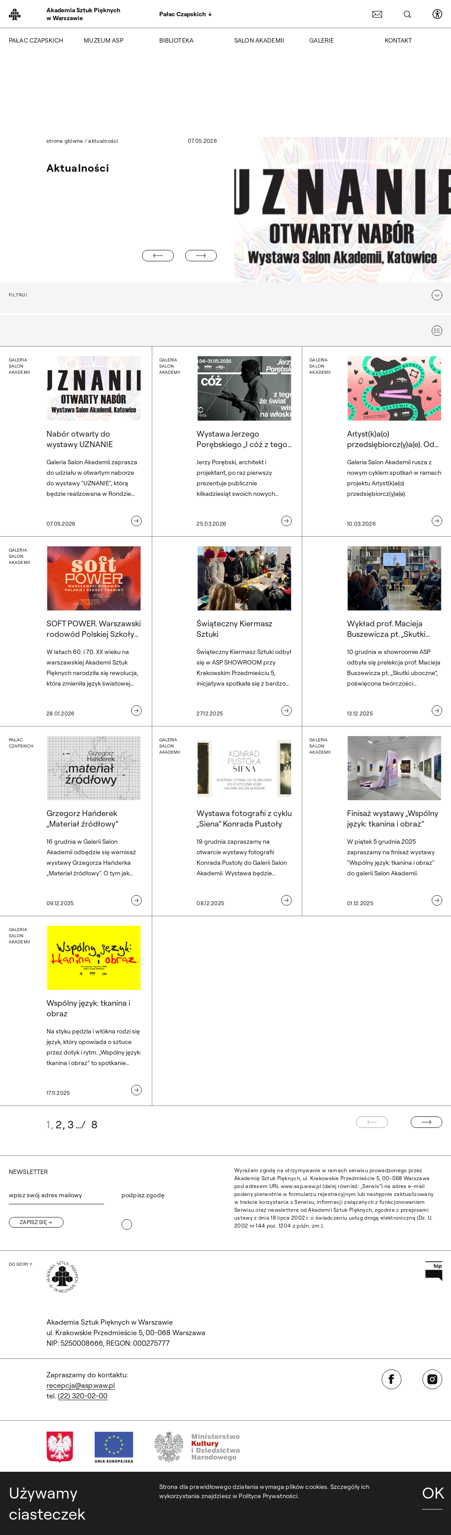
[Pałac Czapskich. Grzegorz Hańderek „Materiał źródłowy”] (75, 821)
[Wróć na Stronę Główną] (62, 1277)
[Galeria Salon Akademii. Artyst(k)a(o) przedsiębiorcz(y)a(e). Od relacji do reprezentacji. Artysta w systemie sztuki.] (375, 441)
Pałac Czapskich (36, 40)
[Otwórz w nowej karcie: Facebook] (391, 1379)
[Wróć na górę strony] (20, 1264)
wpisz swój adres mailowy (45, 1195)
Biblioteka (176, 40)
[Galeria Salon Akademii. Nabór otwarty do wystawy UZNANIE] (75, 441)
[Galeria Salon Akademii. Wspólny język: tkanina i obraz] (75, 1011)
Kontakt (398, 40)
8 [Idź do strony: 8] (94, 1124)
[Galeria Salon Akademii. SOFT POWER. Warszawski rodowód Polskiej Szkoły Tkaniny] (75, 631)
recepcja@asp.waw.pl (81, 1385)
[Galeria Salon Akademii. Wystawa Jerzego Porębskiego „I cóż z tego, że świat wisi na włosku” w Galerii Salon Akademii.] (225, 441)
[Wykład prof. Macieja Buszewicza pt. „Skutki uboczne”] (375, 631)
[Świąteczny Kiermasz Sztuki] (225, 631)
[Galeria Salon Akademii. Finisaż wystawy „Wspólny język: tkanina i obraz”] (375, 821)
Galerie (321, 40)
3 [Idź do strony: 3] (71, 1124)
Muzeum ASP (103, 40)
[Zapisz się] (36, 1222)
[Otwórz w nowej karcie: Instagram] (432, 1379)
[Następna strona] (426, 1122)
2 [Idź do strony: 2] (59, 1124)
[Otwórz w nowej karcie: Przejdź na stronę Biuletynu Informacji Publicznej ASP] (433, 1271)
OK (432, 1492)
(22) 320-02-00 (82, 1395)
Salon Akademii (259, 40)
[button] (225, 295)
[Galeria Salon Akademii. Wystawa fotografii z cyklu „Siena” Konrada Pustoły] (225, 821)
